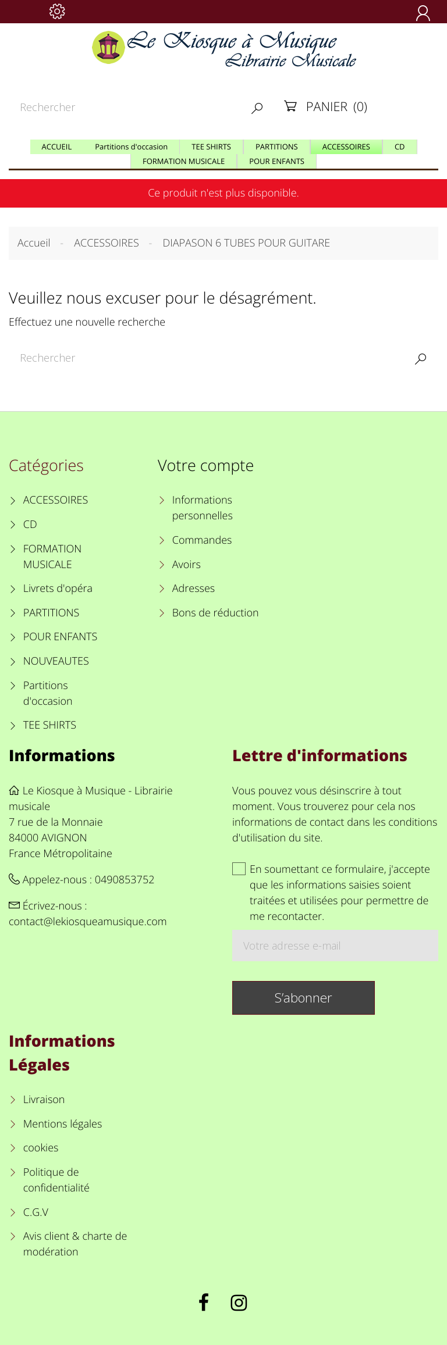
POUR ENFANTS (60, 637)
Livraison (44, 1100)
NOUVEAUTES (56, 661)
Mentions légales (62, 1124)
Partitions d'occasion (48, 693)
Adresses (193, 588)
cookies (41, 1148)
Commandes (202, 540)
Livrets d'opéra (58, 588)
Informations (62, 755)
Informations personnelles (202, 508)
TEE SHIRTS (49, 725)
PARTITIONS (51, 613)
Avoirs (186, 565)
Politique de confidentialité (56, 1180)
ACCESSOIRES (55, 500)
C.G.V (35, 1212)
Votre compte (206, 465)
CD (30, 524)
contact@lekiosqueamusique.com (88, 922)
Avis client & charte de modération (75, 1244)
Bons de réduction (215, 613)
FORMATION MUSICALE (52, 557)
